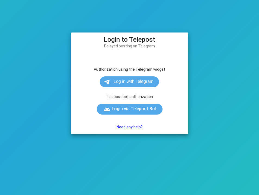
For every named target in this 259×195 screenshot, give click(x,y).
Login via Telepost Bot (130, 109)
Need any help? (130, 127)
